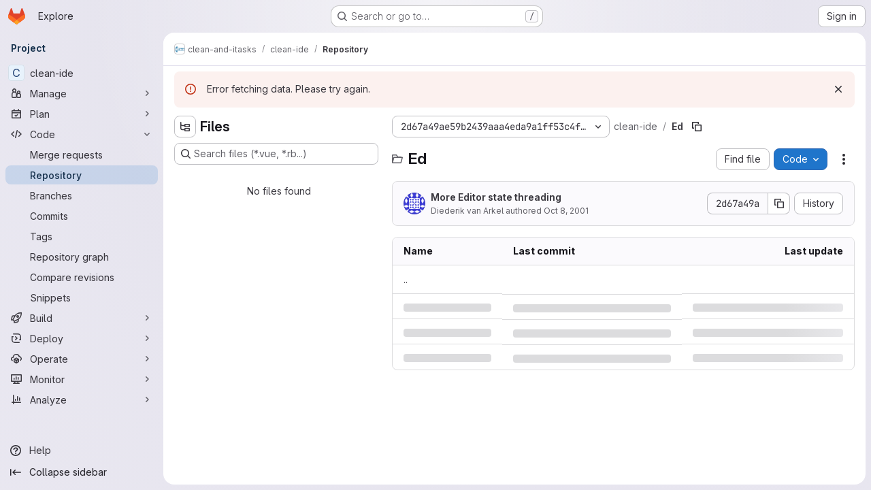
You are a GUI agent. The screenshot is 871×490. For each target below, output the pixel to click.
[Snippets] (81, 297)
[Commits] (81, 215)
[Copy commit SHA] (779, 203)
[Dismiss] (838, 89)
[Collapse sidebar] (81, 472)
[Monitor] (81, 379)
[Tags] (81, 236)
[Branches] (81, 195)
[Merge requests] (81, 154)
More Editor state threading (496, 197)
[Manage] (81, 93)
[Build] (81, 317)
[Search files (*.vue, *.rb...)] (276, 154)
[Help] (81, 450)
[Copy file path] (697, 126)
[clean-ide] (81, 72)
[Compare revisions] (81, 277)
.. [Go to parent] (406, 279)
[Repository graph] (81, 256)
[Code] (81, 134)
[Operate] (81, 358)
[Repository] (81, 174)
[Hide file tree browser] (185, 126)
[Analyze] (81, 399)
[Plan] (81, 113)
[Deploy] (81, 338)
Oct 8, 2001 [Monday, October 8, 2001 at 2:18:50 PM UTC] (566, 211)
